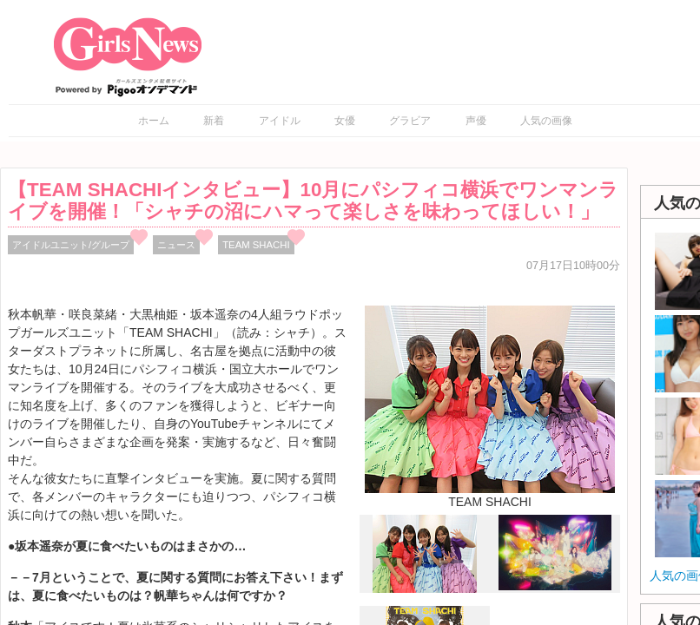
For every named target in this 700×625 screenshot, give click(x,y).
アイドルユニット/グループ (70, 245)
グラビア (410, 121)
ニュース (176, 245)
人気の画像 (546, 121)
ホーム (153, 121)
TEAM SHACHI (255, 245)
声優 (476, 121)
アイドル (279, 121)
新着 (213, 121)
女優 (344, 121)
